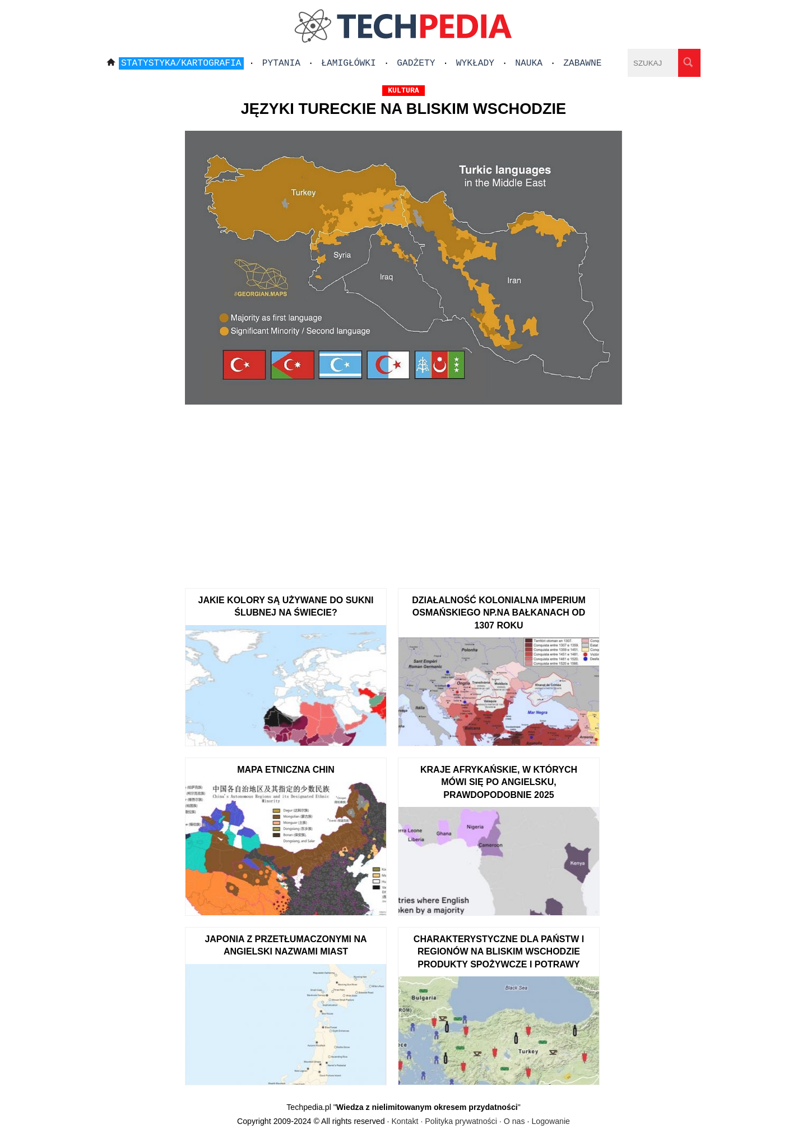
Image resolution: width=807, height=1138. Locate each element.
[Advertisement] (403, 492)
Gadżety (416, 63)
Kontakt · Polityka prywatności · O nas (458, 1121)
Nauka (528, 63)
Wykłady (475, 63)
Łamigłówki (348, 63)
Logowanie (550, 1121)
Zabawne (582, 63)
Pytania (281, 63)
